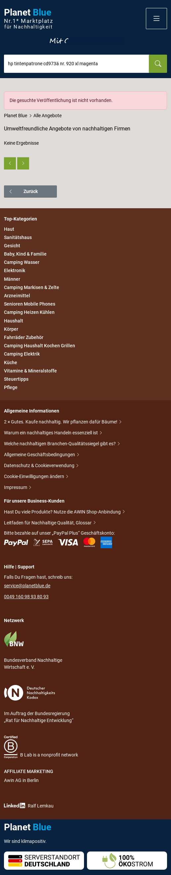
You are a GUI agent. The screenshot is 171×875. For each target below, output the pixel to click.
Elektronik (14, 270)
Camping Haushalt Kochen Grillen (39, 345)
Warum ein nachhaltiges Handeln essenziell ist (51, 433)
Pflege (11, 387)
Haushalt (13, 320)
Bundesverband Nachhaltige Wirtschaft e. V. (33, 650)
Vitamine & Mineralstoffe (30, 370)
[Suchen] (158, 64)
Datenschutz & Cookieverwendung (39, 465)
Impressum (16, 487)
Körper (11, 329)
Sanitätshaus (18, 237)
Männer (12, 279)
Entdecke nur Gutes (86, 41)
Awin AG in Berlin (21, 780)
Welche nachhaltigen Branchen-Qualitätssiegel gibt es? (60, 444)
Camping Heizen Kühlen (29, 312)
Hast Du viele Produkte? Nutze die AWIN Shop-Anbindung (63, 512)
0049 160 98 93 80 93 (26, 596)
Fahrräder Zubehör (23, 337)
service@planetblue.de (27, 585)
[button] (156, 18)
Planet (28, 18)
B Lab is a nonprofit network (41, 747)
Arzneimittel (17, 295)
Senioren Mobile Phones (29, 304)
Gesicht (12, 245)
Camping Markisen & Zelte (31, 287)
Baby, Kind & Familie (25, 254)
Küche (10, 362)
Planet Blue (15, 115)
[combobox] (76, 64)
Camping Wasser (21, 262)
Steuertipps (16, 379)
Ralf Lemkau (29, 805)
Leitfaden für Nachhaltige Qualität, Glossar (48, 522)
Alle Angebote (47, 115)
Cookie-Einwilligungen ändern (34, 476)
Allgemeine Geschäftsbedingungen (40, 455)
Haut (9, 229)
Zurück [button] (23, 191)
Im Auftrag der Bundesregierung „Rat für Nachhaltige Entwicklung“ (38, 704)
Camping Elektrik (22, 354)
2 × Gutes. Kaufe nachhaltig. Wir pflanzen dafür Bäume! (61, 422)
